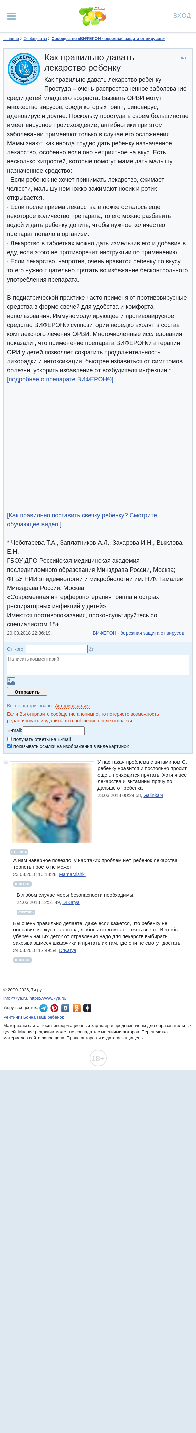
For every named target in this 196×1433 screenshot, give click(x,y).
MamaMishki (72, 874)
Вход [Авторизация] (182, 15)
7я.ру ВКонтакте (65, 1008)
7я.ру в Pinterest (54, 1008)
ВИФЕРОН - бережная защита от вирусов (138, 633)
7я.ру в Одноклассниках (77, 1008)
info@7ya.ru (15, 998)
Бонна (29, 1017)
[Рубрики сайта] (11, 16)
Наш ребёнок (50, 1017)
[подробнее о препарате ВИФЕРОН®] (60, 379)
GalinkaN (153, 795)
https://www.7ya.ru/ (48, 998)
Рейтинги (12, 1017)
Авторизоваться (72, 705)
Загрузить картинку (11, 681)
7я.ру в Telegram (43, 1008)
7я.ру (87, 1008)
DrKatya (71, 902)
